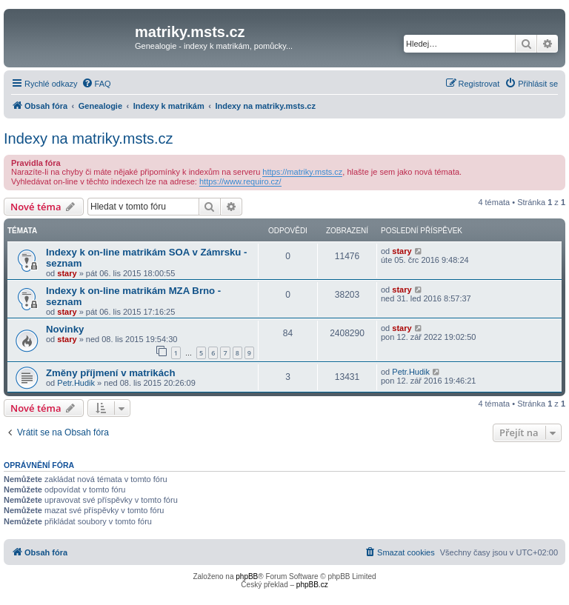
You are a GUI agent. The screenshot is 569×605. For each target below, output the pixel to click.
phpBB (247, 576)
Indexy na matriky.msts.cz (88, 138)
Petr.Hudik (76, 382)
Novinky (65, 329)
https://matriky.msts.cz (302, 171)
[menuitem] (96, 84)
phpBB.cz (312, 585)
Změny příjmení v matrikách (110, 372)
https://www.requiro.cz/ (240, 181)
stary (66, 273)
